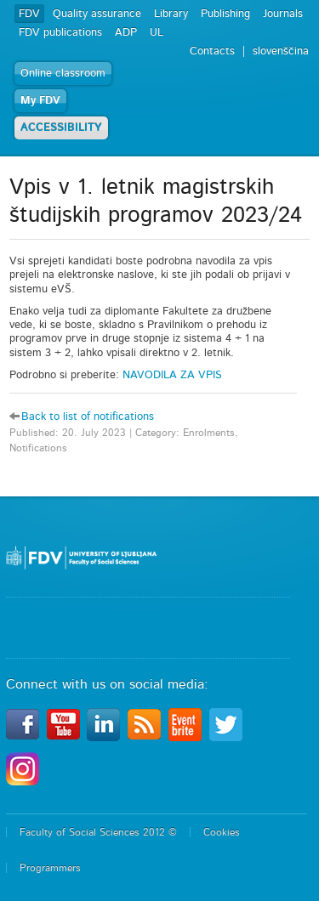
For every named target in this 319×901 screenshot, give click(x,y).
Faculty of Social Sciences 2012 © (98, 832)
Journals (283, 14)
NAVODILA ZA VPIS (172, 375)
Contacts (212, 51)
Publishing (225, 14)
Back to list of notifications (87, 416)
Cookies (221, 832)
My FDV (40, 100)
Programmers (50, 868)
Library (171, 14)
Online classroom (62, 73)
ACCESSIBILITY (61, 127)
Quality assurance (97, 14)
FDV (29, 14)
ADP (126, 32)
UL (156, 32)
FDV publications (60, 32)
